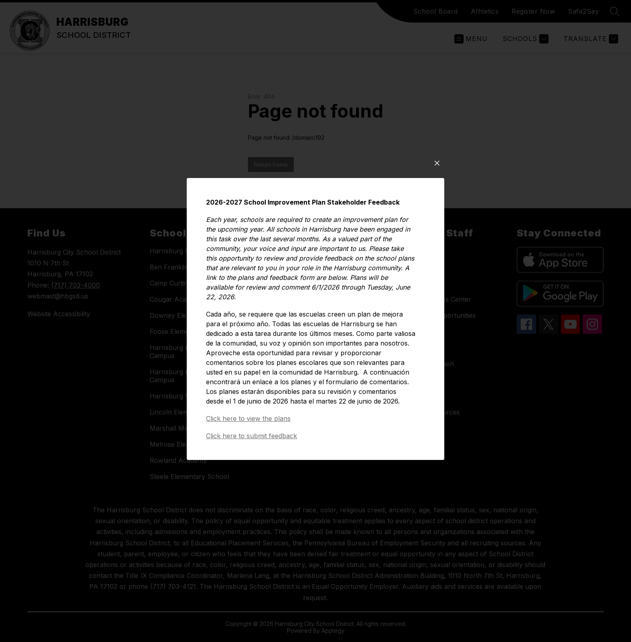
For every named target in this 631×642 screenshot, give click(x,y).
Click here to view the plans (248, 421)
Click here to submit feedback (251, 439)
